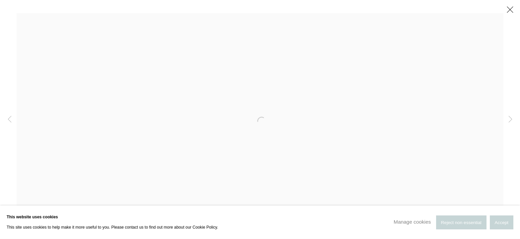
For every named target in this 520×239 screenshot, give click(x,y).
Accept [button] (501, 222)
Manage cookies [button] (412, 222)
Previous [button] (9, 119)
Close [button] (508, 12)
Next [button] (510, 119)
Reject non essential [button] (461, 222)
